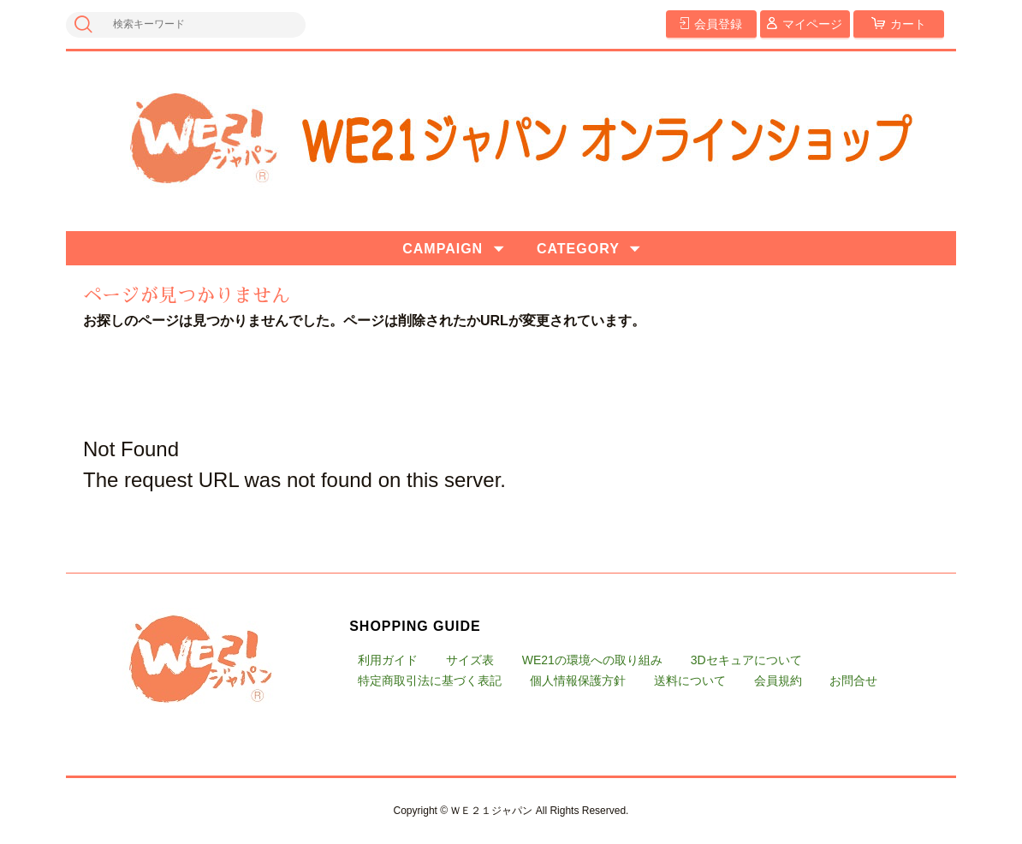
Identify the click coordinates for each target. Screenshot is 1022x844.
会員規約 (778, 680)
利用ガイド (388, 660)
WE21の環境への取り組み (592, 660)
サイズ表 (470, 660)
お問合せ (853, 680)
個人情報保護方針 (578, 680)
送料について (690, 680)
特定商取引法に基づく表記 (430, 680)
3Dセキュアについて (746, 660)
